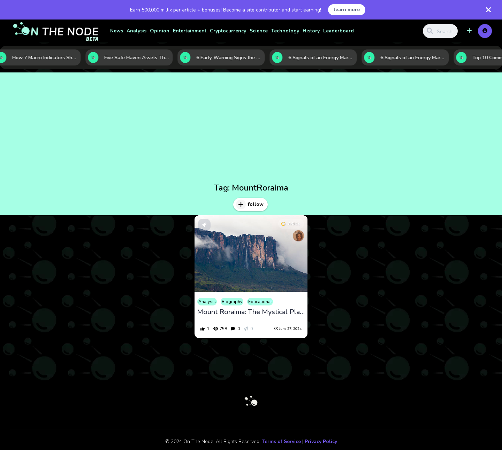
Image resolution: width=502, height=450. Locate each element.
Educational (260, 301)
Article (290, 223)
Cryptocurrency (228, 31)
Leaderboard (338, 31)
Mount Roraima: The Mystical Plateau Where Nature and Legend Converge (251, 312)
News (116, 31)
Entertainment (189, 31)
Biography (232, 301)
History (311, 31)
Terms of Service (281, 441)
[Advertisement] (251, 129)
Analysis (136, 31)
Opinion (159, 31)
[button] (469, 31)
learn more (347, 9)
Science (259, 31)
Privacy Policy (321, 441)
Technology (285, 31)
